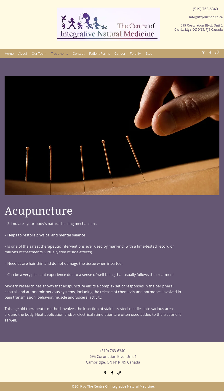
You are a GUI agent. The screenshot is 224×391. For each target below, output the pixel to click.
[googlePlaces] (203, 52)
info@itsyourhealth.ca (206, 17)
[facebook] (210, 52)
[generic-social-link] (217, 52)
